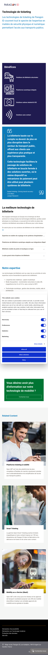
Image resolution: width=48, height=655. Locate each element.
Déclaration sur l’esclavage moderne (13, 631)
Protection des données (9, 633)
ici (3, 230)
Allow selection (24, 354)
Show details (38, 344)
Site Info (4, 635)
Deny (24, 360)
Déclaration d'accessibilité (10, 629)
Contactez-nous (24, 397)
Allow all (24, 349)
